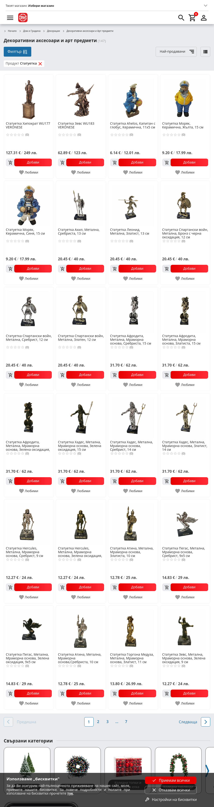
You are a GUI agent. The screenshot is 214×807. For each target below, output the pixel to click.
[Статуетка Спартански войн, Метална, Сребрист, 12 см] (29, 310)
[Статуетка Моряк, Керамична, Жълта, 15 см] (185, 98)
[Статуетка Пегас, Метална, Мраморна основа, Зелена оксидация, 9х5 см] (29, 629)
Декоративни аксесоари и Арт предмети (87, 31)
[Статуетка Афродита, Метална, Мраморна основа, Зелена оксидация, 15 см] (29, 416)
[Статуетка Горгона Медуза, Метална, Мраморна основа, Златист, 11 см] (133, 629)
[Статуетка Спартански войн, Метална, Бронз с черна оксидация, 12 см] (185, 204)
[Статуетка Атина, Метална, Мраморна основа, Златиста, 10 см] (133, 522)
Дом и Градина (29, 31)
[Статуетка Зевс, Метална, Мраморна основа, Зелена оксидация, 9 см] (185, 629)
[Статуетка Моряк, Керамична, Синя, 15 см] (29, 204)
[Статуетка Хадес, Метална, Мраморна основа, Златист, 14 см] (185, 416)
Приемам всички (170, 780)
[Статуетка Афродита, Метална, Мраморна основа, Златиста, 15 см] (185, 310)
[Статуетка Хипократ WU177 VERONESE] (29, 98)
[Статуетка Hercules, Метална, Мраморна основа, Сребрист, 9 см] (29, 522)
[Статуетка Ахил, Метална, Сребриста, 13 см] (81, 204)
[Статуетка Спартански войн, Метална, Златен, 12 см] (81, 310)
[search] (181, 17)
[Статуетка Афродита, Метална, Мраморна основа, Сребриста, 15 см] (133, 310)
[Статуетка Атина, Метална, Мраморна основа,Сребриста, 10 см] (81, 629)
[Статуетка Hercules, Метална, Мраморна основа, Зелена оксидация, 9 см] (81, 522)
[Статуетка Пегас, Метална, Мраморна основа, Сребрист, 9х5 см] (185, 522)
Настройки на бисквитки (170, 799)
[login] (203, 17)
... (116, 721)
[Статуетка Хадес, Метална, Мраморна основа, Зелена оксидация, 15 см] (81, 416)
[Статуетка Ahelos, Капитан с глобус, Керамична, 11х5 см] (133, 98)
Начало (10, 31)
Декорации (51, 31)
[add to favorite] (29, 172)
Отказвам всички (170, 790)
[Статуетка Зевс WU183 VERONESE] (81, 98)
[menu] (10, 17)
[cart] (192, 17)
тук (70, 793)
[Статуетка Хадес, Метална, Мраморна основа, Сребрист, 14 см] (133, 416)
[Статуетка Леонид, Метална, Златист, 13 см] (133, 204)
